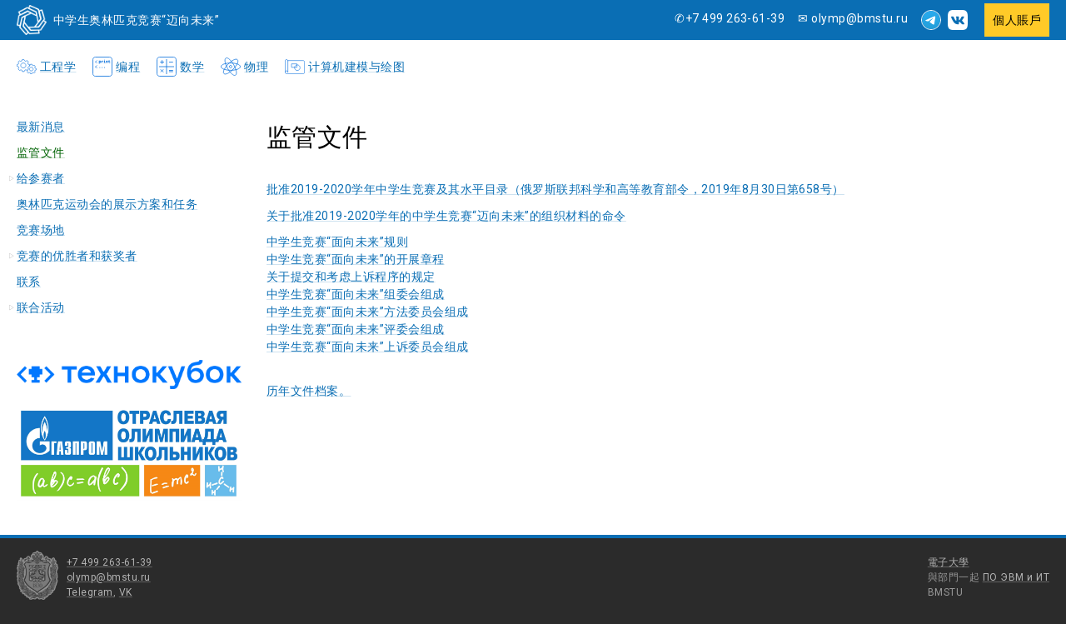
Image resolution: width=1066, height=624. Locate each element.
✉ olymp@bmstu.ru (853, 18)
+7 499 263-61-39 (109, 562)
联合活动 (41, 307)
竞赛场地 (41, 230)
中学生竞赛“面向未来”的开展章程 (355, 259)
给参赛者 (41, 178)
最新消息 (41, 126)
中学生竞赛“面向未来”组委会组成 (355, 294)
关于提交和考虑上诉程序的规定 (351, 276)
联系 (29, 281)
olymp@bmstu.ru (109, 577)
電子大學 (948, 562)
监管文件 (41, 152)
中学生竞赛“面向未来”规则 (337, 241)
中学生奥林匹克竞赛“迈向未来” (136, 20)
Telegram (90, 592)
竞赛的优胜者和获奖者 (77, 255)
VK (125, 592)
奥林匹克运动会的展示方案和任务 (107, 204)
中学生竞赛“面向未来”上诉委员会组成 (367, 346)
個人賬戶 (1017, 20)
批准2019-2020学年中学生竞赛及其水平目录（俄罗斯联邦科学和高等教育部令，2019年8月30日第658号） (555, 189)
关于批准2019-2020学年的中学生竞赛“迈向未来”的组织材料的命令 (446, 215)
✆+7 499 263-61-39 (730, 18)
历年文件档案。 (308, 390)
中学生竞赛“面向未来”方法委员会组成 (367, 311)
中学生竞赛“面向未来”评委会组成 (355, 329)
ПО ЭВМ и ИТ (1016, 577)
